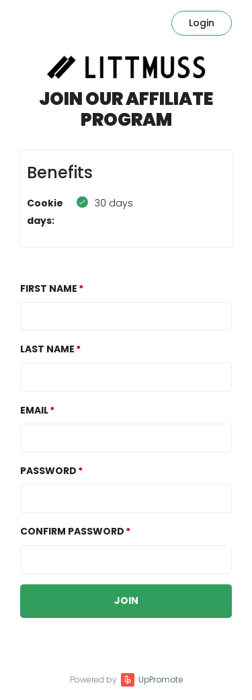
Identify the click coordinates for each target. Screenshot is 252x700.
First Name (48, 288)
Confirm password (72, 531)
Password (48, 470)
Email (34, 410)
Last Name (47, 349)
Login (201, 23)
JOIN (126, 600)
